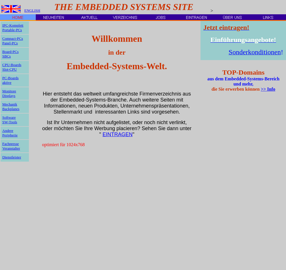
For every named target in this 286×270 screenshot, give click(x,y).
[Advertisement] (220, 183)
